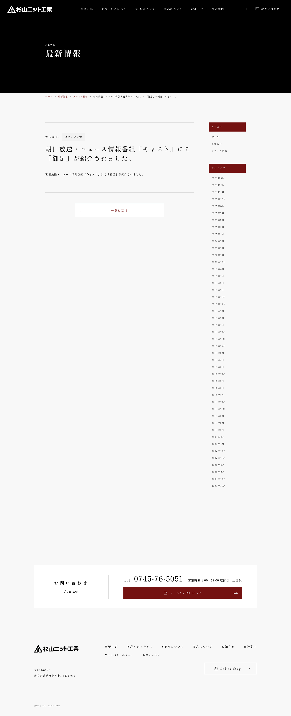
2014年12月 (219, 374)
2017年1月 (218, 290)
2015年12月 (219, 332)
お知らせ (197, 8)
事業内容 (87, 8)
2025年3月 (218, 227)
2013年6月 (218, 423)
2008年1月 (218, 443)
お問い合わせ (270, 8)
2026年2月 (218, 185)
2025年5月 (218, 220)
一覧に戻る (119, 210)
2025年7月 (218, 213)
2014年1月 (218, 394)
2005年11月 (219, 485)
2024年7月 (218, 241)
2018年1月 (218, 276)
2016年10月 (219, 304)
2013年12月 (219, 402)
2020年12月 (219, 262)
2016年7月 (218, 311)
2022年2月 (218, 255)
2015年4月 (218, 360)
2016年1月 (218, 325)
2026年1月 (218, 192)
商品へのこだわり (114, 8)
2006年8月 (218, 471)
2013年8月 (218, 416)
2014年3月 (218, 381)
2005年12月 (219, 479)
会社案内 (218, 8)
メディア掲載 (220, 151)
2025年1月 (218, 234)
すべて (216, 137)
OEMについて (145, 8)
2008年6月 (218, 437)
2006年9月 (218, 464)
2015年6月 (218, 353)
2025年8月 (218, 206)
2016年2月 (218, 318)
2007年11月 (219, 458)
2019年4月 (218, 269)
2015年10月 (219, 346)
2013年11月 (218, 409)
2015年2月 (218, 367)
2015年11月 (218, 339)
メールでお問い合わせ (185, 593)
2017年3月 (218, 283)
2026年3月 (218, 178)
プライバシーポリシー (119, 655)
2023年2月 (218, 248)
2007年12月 (219, 451)
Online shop (230, 668)
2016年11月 (219, 297)
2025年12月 (219, 199)
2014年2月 (218, 388)
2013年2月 (218, 430)
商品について (173, 8)
